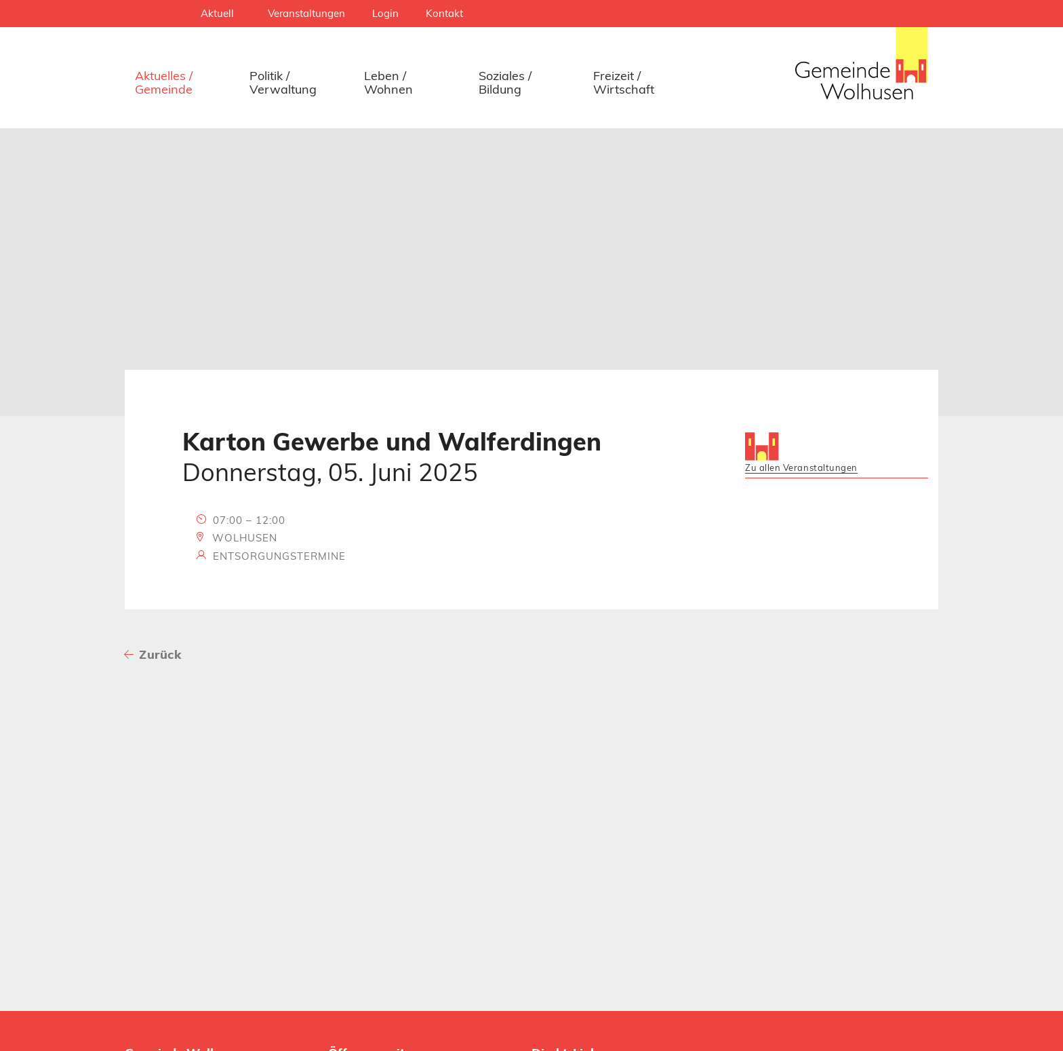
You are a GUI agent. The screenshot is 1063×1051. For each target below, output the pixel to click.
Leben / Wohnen (388, 82)
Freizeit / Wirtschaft (623, 82)
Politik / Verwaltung (283, 82)
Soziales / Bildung (505, 82)
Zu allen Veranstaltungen (801, 467)
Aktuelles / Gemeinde (164, 82)
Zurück (160, 654)
